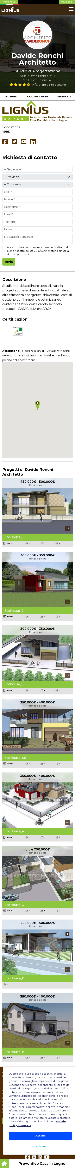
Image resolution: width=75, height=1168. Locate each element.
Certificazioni (37, 96)
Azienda (11, 96)
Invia (9, 262)
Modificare (39, 1146)
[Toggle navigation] (71, 9)
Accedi (67, 1)
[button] (37, 405)
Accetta (40, 1135)
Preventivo (9, 1)
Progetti (64, 96)
